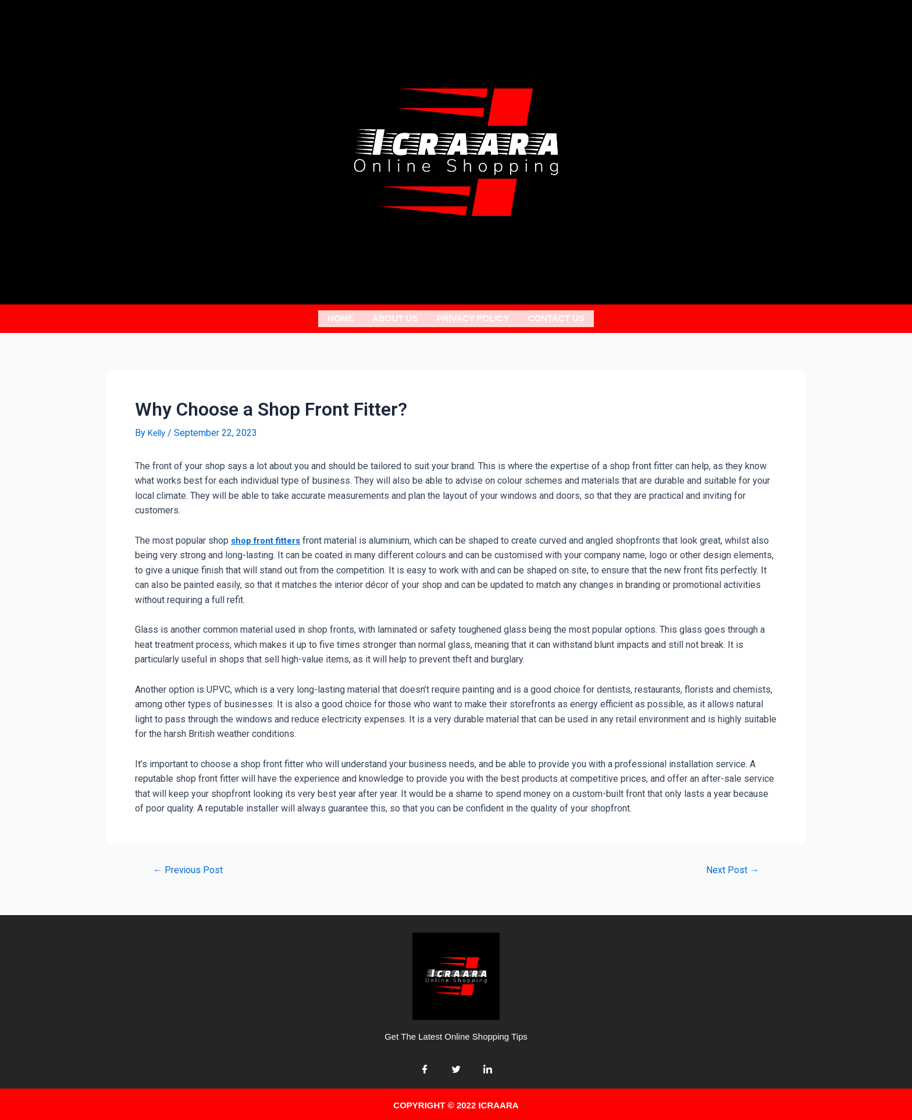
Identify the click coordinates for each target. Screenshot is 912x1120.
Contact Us (556, 317)
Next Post (730, 866)
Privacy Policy (472, 317)
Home (340, 317)
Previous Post (190, 866)
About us (395, 317)
